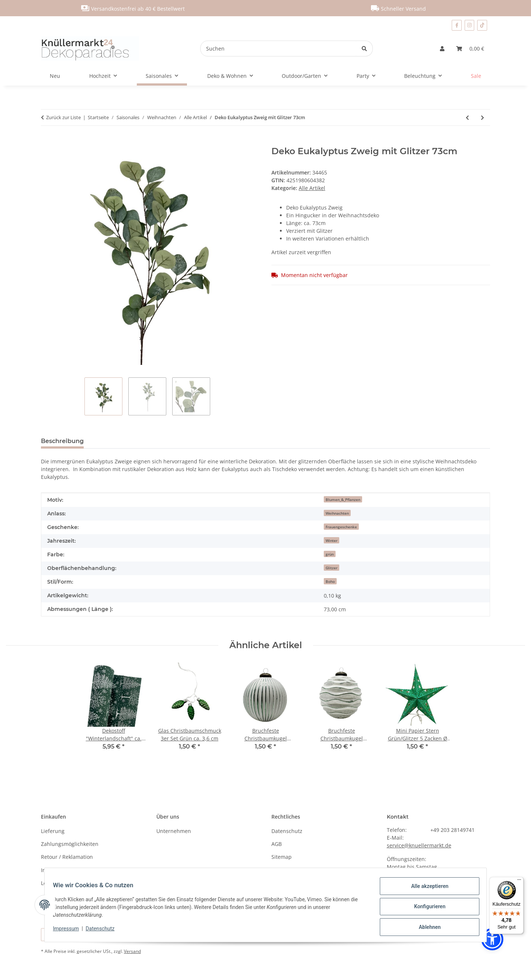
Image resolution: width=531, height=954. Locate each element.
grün (330, 554)
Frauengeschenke (341, 526)
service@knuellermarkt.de (419, 845)
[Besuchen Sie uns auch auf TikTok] (482, 25)
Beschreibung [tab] (62, 441)
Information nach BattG (70, 870)
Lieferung (53, 830)
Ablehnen (426, 928)
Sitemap (281, 856)
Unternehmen (173, 830)
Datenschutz (103, 931)
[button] (442, 48)
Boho (330, 581)
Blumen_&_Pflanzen (343, 499)
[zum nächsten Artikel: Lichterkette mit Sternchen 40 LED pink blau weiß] (482, 117)
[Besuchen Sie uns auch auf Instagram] (470, 25)
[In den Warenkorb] (47, 142)
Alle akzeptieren (426, 889)
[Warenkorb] (470, 48)
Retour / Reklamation (67, 856)
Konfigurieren (426, 909)
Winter (331, 540)
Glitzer (331, 567)
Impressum (69, 931)
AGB (276, 843)
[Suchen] (278, 48)
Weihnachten (337, 513)
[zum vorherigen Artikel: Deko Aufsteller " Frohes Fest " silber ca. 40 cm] (467, 117)
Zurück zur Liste (63, 117)
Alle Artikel (312, 187)
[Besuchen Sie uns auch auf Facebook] (456, 25)
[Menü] (519, 881)
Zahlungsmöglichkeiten (69, 843)
